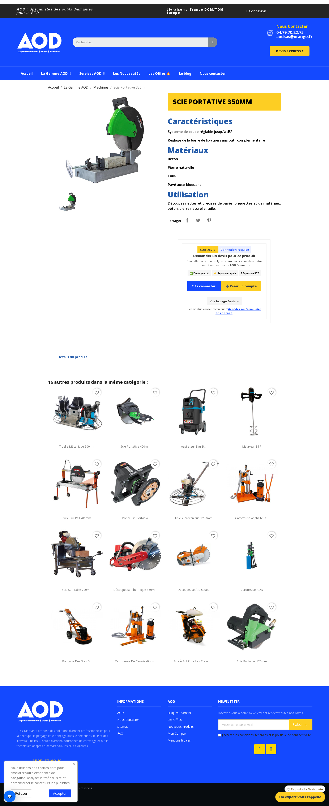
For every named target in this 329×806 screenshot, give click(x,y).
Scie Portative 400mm (135, 446)
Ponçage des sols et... (77, 661)
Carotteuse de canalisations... (135, 661)
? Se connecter (204, 286)
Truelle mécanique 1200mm (194, 518)
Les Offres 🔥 (160, 73)
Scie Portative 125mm (252, 661)
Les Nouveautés (126, 73)
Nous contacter (213, 73)
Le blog (185, 73)
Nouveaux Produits (181, 727)
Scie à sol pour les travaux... (194, 661)
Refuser (21, 793)
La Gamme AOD (56, 73)
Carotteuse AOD (252, 590)
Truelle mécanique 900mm (77, 446)
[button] (289, 51)
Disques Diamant (179, 713)
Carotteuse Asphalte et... (251, 518)
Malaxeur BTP (251, 446)
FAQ (120, 733)
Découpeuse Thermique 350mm (135, 590)
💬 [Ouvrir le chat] (10, 796)
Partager (187, 220)
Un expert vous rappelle (300, 797)
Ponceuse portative (135, 518)
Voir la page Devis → (224, 301)
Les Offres (175, 720)
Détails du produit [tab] (72, 357)
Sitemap (122, 727)
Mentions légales (179, 740)
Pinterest (209, 220)
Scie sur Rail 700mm (77, 518)
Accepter (60, 793)
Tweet (198, 220)
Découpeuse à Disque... (194, 590)
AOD (120, 713)
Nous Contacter (292, 26)
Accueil (27, 73)
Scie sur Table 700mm (77, 590)
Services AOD (92, 73)
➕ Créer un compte (241, 286)
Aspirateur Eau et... (193, 446)
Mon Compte (177, 733)
